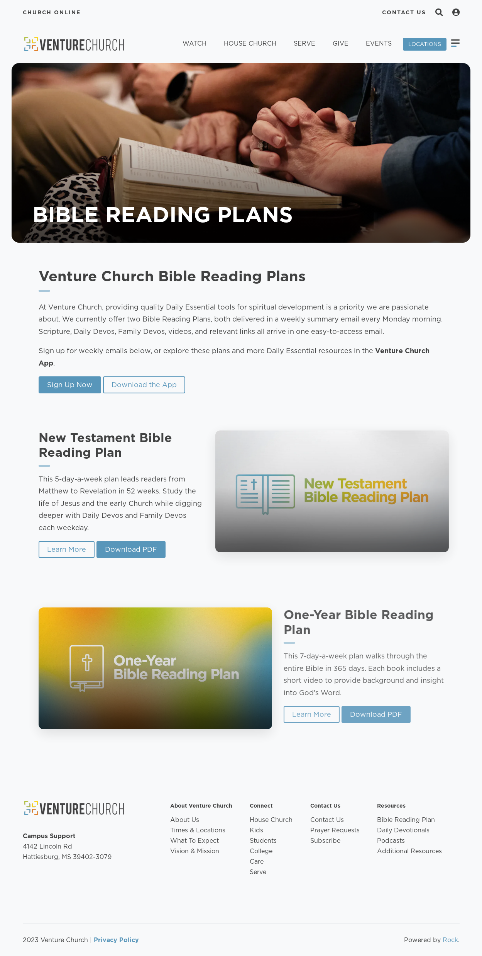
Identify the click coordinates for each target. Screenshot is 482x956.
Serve (304, 43)
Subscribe (325, 840)
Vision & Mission (194, 851)
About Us (184, 819)
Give (340, 43)
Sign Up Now (70, 385)
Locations (424, 44)
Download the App (144, 385)
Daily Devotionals (403, 830)
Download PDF (123, 549)
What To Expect (194, 840)
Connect (261, 806)
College (261, 851)
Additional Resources (409, 851)
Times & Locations (197, 830)
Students (263, 840)
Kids (256, 830)
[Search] (439, 12)
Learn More (58, 549)
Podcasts (391, 840)
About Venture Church (201, 806)
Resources (391, 806)
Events (379, 43)
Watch (194, 43)
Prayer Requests (335, 830)
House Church (250, 43)
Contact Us (404, 12)
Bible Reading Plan (406, 819)
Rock (450, 940)
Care (257, 861)
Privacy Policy (116, 940)
